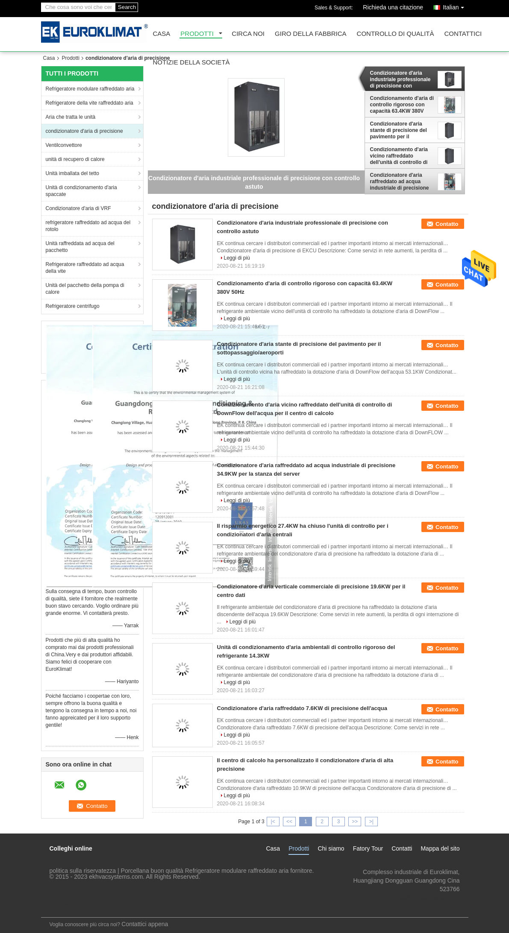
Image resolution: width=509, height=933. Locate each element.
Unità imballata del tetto (72, 173)
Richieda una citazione (393, 7)
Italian (455, 6)
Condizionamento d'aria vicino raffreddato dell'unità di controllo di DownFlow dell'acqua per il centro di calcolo (401, 155)
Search (127, 7)
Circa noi (248, 34)
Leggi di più (237, 258)
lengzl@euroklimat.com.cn (424, 897)
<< (289, 822)
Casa (162, 34)
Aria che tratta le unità (71, 117)
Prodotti (197, 34)
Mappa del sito (440, 848)
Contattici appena (144, 924)
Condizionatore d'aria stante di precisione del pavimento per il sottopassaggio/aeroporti (401, 130)
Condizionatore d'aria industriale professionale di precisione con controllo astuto (400, 79)
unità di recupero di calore (75, 159)
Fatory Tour (368, 848)
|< (273, 822)
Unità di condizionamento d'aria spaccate (81, 190)
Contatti (401, 848)
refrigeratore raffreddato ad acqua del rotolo (88, 225)
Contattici (463, 34)
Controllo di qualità (395, 34)
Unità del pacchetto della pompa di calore (85, 288)
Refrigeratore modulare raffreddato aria (90, 89)
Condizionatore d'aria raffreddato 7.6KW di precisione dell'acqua (302, 708)
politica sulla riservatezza (83, 870)
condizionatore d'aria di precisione (84, 131)
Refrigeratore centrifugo (73, 306)
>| (371, 822)
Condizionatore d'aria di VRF (78, 208)
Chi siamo (331, 848)
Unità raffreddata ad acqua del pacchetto (80, 246)
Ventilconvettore (64, 145)
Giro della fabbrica (311, 34)
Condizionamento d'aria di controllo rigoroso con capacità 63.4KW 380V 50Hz (402, 104)
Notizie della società (191, 62)
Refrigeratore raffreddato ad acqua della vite (85, 267)
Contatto (446, 224)
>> (355, 822)
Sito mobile (58, 905)
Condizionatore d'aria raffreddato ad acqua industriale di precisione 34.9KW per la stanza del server (400, 181)
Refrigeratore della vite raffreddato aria (89, 103)
